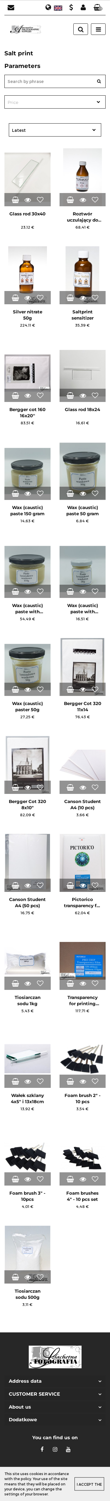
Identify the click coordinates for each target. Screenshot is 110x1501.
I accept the (89, 1484)
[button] (98, 7)
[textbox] (50, 102)
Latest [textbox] (19, 130)
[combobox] (55, 102)
